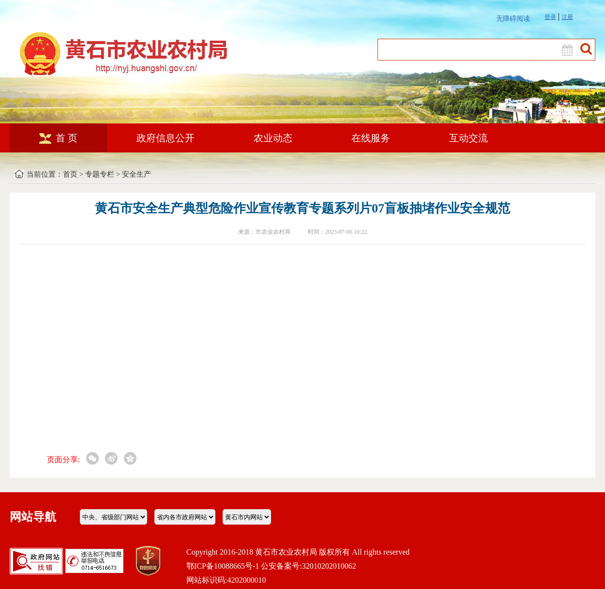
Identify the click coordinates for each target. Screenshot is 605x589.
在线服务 (370, 138)
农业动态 (273, 138)
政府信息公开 (165, 138)
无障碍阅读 (513, 18)
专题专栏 (99, 174)
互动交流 (468, 138)
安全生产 (136, 174)
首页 (70, 174)
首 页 (58, 138)
